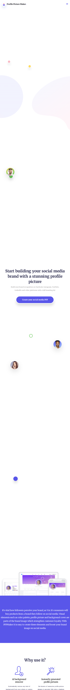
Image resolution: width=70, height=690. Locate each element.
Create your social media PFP (35, 300)
